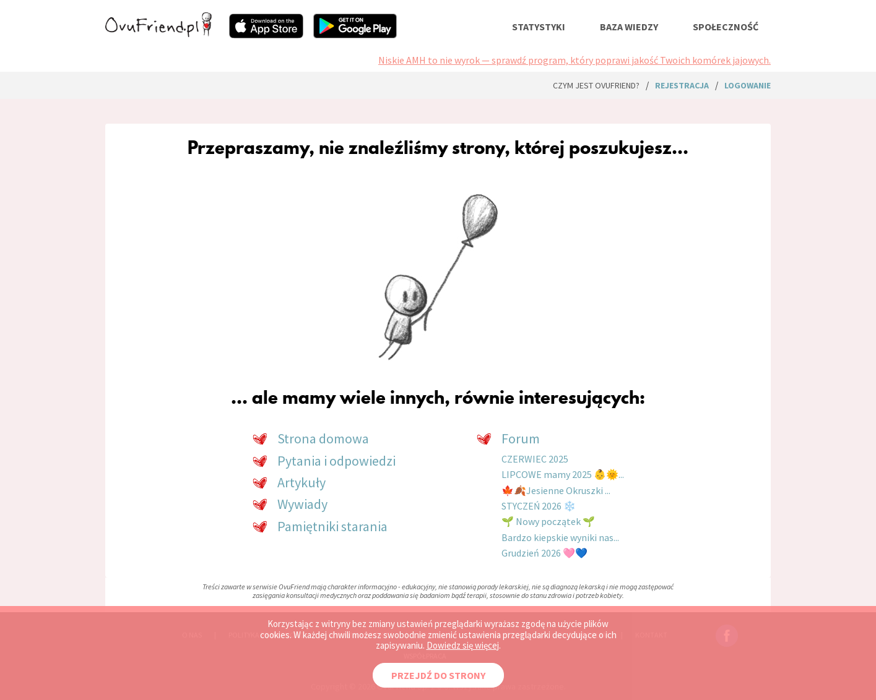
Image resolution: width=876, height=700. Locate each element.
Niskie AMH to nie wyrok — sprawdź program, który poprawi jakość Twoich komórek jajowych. (574, 60)
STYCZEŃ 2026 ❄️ (538, 506)
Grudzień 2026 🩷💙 (544, 553)
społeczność (725, 26)
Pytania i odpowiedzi (336, 460)
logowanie (747, 85)
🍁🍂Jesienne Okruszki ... (555, 490)
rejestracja (682, 85)
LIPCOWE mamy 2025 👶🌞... (562, 474)
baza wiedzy (629, 26)
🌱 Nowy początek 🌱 (548, 521)
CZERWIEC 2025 (534, 459)
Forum (520, 438)
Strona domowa (323, 438)
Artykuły (301, 482)
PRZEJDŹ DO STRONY (438, 675)
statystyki (538, 26)
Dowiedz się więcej (463, 645)
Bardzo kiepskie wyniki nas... (560, 537)
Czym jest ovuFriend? (596, 85)
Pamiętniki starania (332, 526)
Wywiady (302, 504)
